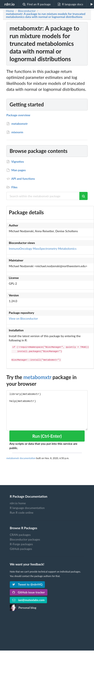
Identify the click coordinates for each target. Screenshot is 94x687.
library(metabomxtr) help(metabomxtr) (47, 410)
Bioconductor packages (25, 539)
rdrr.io (9, 4)
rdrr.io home (18, 503)
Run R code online (21, 512)
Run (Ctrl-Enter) (47, 436)
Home (10, 10)
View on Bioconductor (23, 318)
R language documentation (27, 508)
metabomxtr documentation (21, 458)
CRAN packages (20, 534)
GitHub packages (21, 549)
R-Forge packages (21, 544)
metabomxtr (37, 377)
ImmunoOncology (20, 248)
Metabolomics (67, 248)
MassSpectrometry (45, 248)
